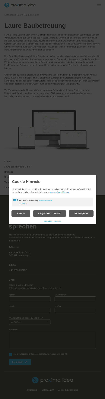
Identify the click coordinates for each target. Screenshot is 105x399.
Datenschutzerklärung (59, 194)
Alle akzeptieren (81, 215)
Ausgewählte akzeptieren (49, 215)
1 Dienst (23, 205)
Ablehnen (21, 215)
